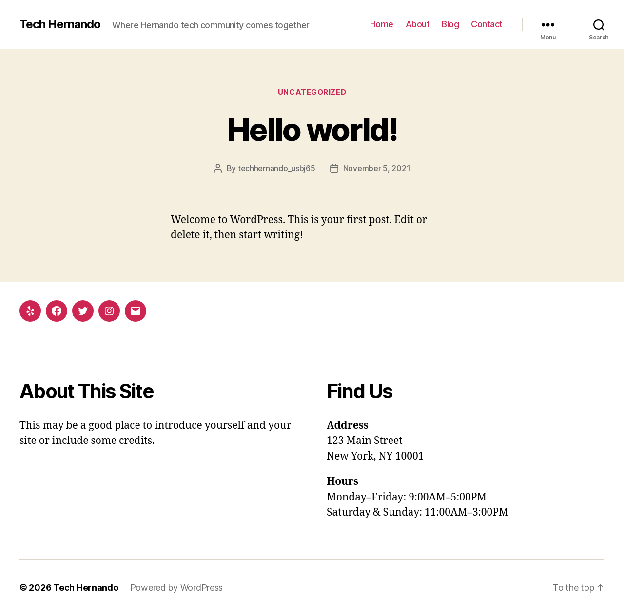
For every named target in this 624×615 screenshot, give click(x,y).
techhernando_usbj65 (276, 168)
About (418, 24)
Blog (450, 24)
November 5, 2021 (376, 168)
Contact (487, 24)
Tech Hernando (60, 24)
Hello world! (312, 129)
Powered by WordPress (176, 587)
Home (381, 24)
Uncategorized (312, 92)
